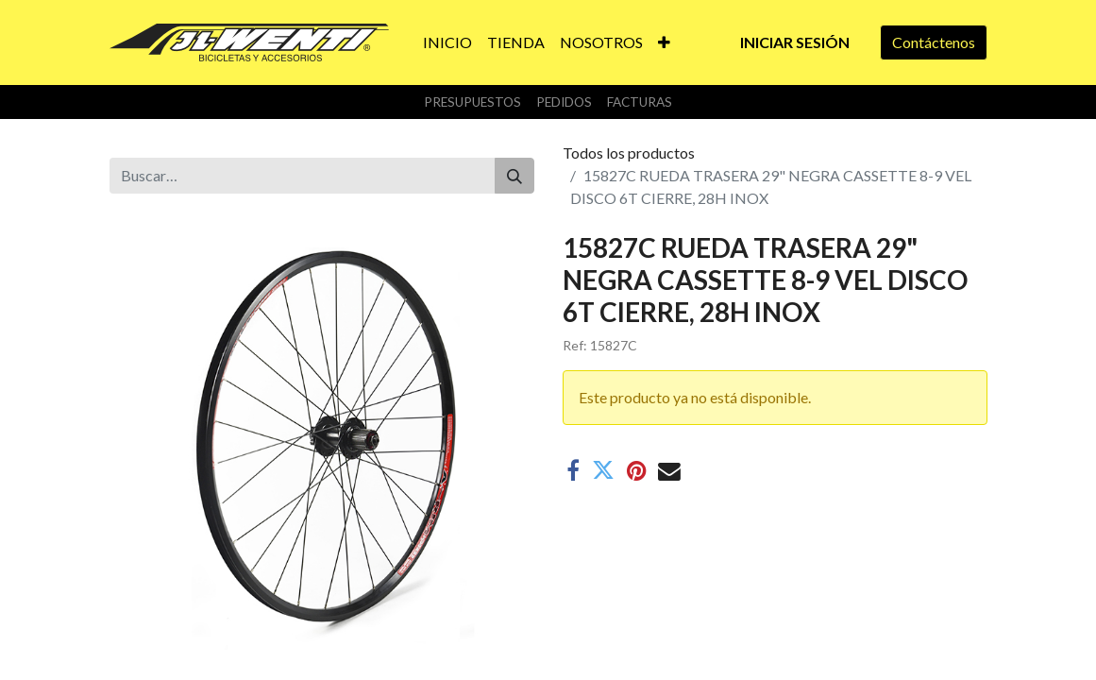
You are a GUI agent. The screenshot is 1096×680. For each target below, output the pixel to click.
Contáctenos (933, 42)
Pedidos (564, 102)
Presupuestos (472, 102)
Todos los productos (629, 153)
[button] (664, 42)
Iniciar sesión (795, 42)
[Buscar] (514, 176)
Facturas (639, 102)
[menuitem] (447, 42)
